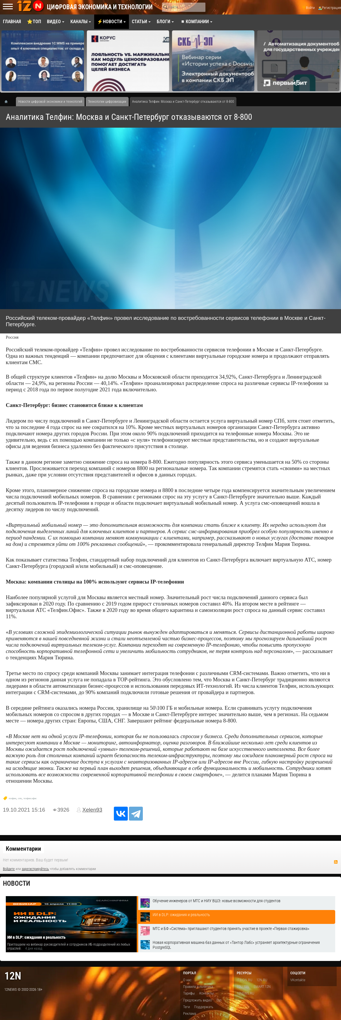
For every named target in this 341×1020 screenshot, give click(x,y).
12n (12, 976)
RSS (335, 862)
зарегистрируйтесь (35, 869)
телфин (12, 798)
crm (20, 798)
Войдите (9, 869)
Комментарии (23, 848)
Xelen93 (92, 810)
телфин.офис (30, 798)
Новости (16, 883)
